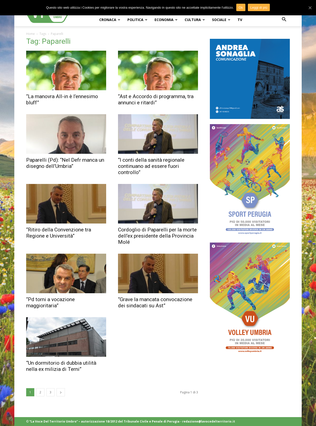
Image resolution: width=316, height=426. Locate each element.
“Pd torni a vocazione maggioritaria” (50, 302)
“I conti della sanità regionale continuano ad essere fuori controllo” (151, 166)
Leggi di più (259, 7)
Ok (241, 7)
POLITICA (137, 19)
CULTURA (195, 19)
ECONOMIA (166, 19)
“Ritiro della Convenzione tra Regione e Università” (58, 233)
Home (30, 34)
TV (239, 19)
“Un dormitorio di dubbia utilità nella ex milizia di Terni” (61, 366)
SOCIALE (221, 19)
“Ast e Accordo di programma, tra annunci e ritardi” (156, 99)
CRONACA (109, 19)
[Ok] (309, 7)
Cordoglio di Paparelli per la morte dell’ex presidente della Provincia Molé (157, 236)
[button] (284, 20)
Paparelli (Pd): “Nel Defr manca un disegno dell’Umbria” (65, 163)
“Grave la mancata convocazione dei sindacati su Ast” (155, 302)
